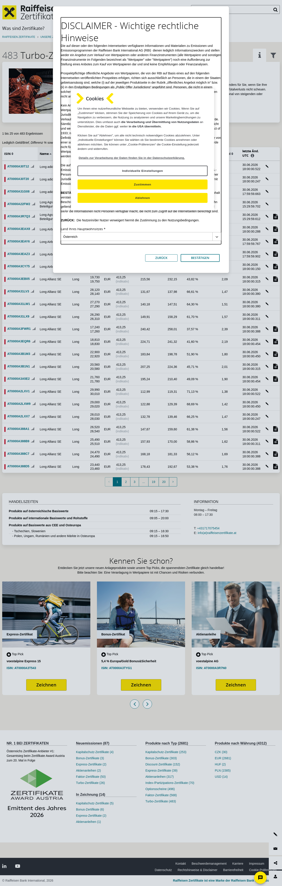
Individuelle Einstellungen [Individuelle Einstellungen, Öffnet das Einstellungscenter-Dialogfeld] (142, 170)
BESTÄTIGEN (200, 258)
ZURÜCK (161, 258)
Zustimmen (142, 184)
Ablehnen (142, 198)
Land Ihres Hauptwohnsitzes (82, 229)
